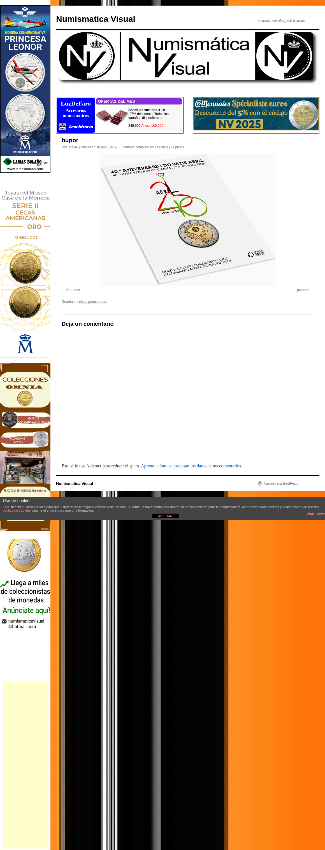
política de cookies (17, 510)
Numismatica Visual (95, 19)
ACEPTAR (165, 516)
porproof (303, 290)
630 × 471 (167, 147)
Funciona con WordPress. (280, 484)
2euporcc (73, 290)
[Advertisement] (25, 765)
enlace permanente (91, 302)
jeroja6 (73, 147)
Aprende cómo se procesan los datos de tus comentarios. (191, 465)
